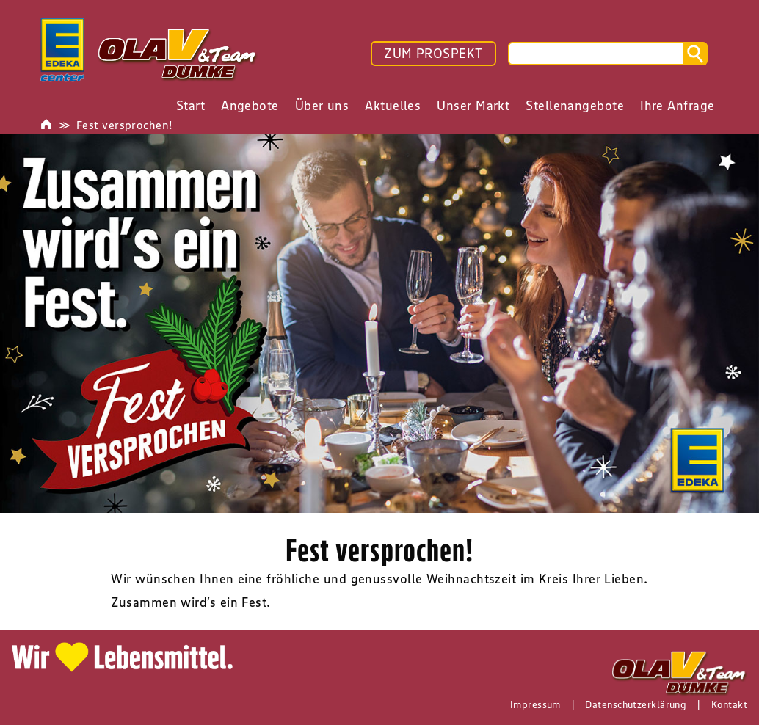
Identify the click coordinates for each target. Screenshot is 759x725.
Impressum (535, 704)
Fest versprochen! (124, 124)
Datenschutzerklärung (635, 704)
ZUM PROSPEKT (433, 53)
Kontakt (729, 704)
